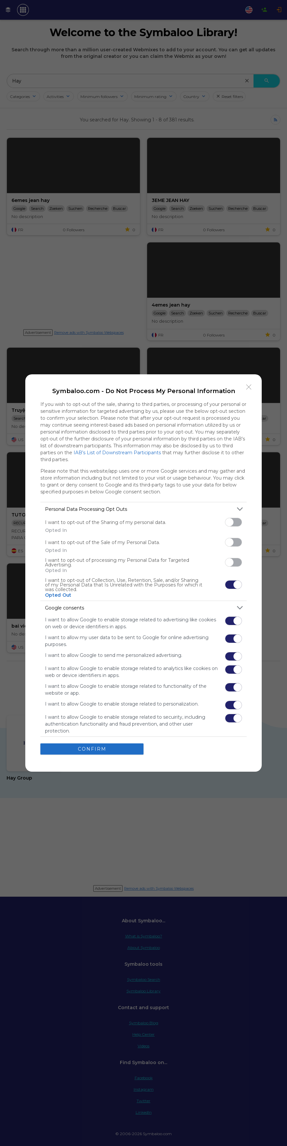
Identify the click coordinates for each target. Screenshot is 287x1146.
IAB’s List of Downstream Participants (117, 453)
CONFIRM (92, 749)
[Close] (249, 387)
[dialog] (143, 573)
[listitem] (143, 509)
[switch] (233, 522)
